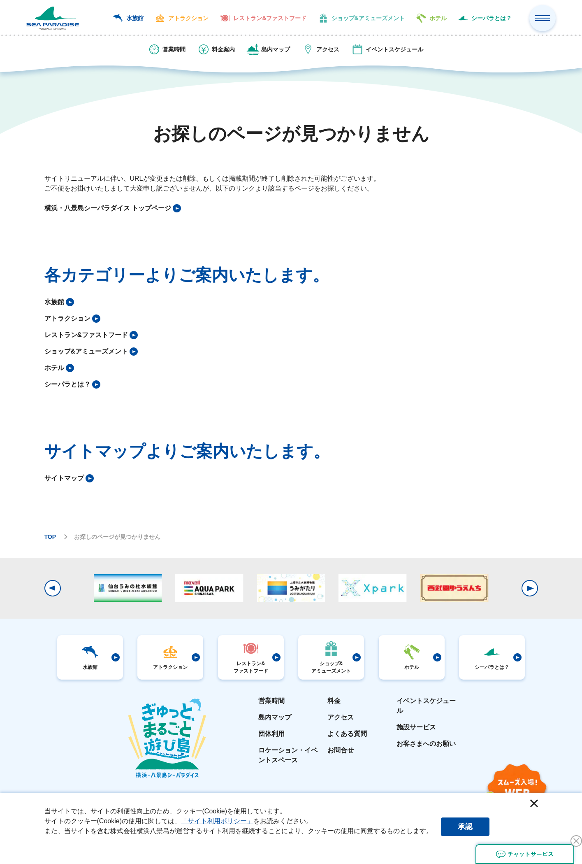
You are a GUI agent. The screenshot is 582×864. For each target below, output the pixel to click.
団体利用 (271, 733)
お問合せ (340, 750)
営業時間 (271, 700)
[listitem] (112, 208)
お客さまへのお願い (426, 743)
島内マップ (274, 717)
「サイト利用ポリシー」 (217, 820)
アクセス (340, 717)
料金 (334, 700)
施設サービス (416, 727)
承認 (465, 826)
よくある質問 (347, 733)
